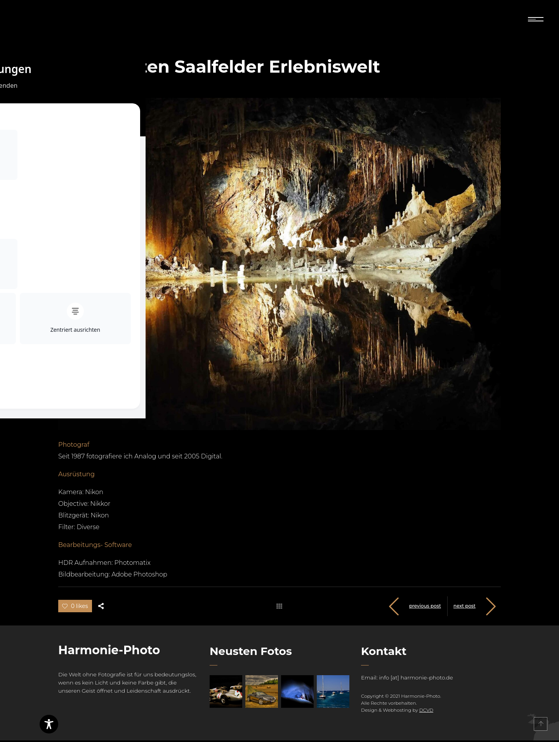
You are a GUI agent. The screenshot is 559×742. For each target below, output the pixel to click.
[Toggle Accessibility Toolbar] (49, 724)
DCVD (426, 711)
